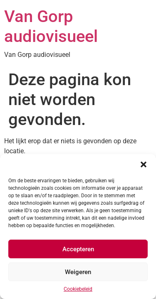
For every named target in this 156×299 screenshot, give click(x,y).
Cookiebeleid (78, 289)
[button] (143, 164)
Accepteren (78, 249)
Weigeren (78, 272)
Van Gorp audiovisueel (51, 26)
